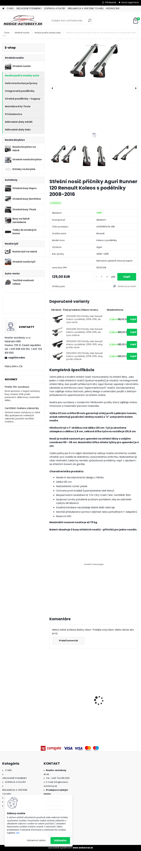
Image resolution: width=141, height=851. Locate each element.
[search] (89, 22)
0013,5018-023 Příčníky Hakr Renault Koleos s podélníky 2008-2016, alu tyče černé (84, 319)
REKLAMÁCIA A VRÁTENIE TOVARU (86, 8)
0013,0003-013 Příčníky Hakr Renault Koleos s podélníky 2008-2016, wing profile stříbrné (84, 356)
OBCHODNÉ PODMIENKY (29, 8)
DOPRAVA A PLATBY (54, 8)
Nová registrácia (130, 2)
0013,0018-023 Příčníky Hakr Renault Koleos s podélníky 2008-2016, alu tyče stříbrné (84, 332)
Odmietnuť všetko (36, 840)
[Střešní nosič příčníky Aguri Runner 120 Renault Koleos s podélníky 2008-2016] (94, 61)
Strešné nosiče (22, 32)
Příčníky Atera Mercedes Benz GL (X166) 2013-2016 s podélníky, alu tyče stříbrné (116, 705)
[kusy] (101, 276)
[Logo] (23, 20)
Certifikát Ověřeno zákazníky (22, 408)
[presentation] (52, 88)
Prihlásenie (110, 2)
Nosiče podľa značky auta (48, 32)
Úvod (6, 32)
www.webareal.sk (83, 847)
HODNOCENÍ (112, 8)
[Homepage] (3, 9)
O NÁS (10, 8)
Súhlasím (60, 840)
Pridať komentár (68, 640)
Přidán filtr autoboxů (17, 386)
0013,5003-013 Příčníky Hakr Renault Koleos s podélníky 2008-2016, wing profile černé (84, 344)
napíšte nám (16, 357)
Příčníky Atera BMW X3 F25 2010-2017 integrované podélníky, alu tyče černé (71, 705)
